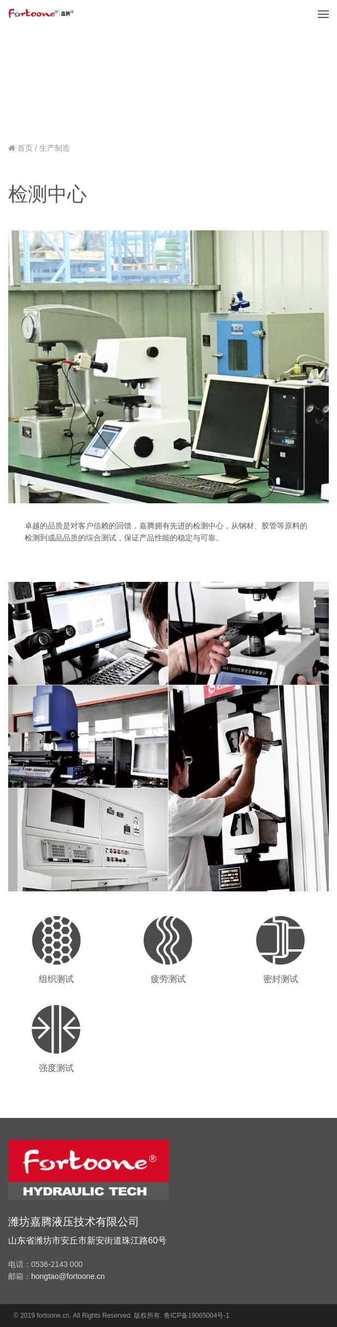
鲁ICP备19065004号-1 (196, 1315)
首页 (25, 148)
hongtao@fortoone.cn (68, 1276)
